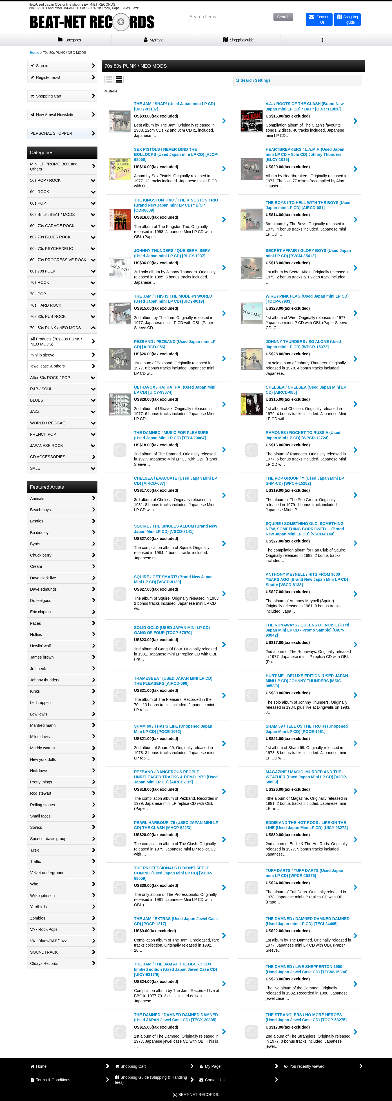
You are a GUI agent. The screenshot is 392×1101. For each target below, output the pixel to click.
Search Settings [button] (253, 80)
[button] (322, 40)
